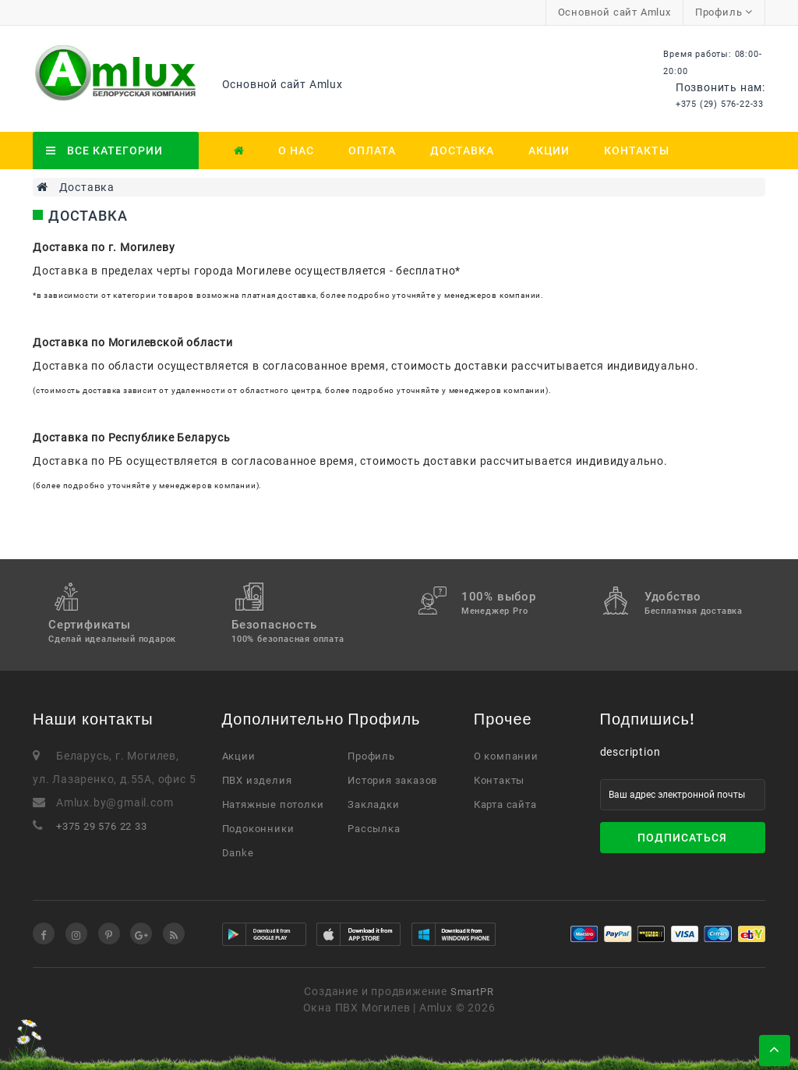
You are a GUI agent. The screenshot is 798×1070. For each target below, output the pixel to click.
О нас (296, 150)
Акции (549, 150)
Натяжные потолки (273, 804)
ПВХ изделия (257, 780)
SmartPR (472, 991)
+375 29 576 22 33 (101, 826)
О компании (506, 756)
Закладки (373, 804)
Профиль (371, 756)
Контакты (636, 150)
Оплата (372, 150)
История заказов (392, 780)
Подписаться (682, 837)
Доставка (462, 150)
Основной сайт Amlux (614, 12)
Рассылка (374, 828)
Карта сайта (505, 804)
